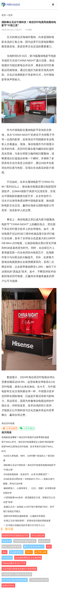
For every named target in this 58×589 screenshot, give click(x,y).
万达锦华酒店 (16, 552)
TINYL (29, 552)
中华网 (28, 30)
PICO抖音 (7, 557)
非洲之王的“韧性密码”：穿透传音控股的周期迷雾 (27, 520)
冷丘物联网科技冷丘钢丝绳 (28, 557)
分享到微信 (26, 428)
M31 (49, 546)
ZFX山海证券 (37, 535)
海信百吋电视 (8, 423)
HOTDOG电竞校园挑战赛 (14, 580)
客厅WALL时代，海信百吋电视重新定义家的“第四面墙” (28, 442)
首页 (4, 15)
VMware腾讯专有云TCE (13, 563)
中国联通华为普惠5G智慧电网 (16, 574)
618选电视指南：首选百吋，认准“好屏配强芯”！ (27, 474)
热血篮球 (6, 541)
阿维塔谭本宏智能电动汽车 (15, 535)
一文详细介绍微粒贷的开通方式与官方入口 (24, 525)
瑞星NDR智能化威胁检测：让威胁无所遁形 (24, 516)
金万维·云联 (41, 552)
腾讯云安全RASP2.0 (34, 546)
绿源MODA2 (8, 585)
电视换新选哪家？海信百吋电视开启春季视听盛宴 (25, 437)
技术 (10, 15)
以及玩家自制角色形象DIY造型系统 (19, 569)
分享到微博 (9, 428)
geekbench (44, 541)
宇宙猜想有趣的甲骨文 (25, 541)
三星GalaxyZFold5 (39, 580)
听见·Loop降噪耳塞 (11, 546)
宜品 (4, 552)
